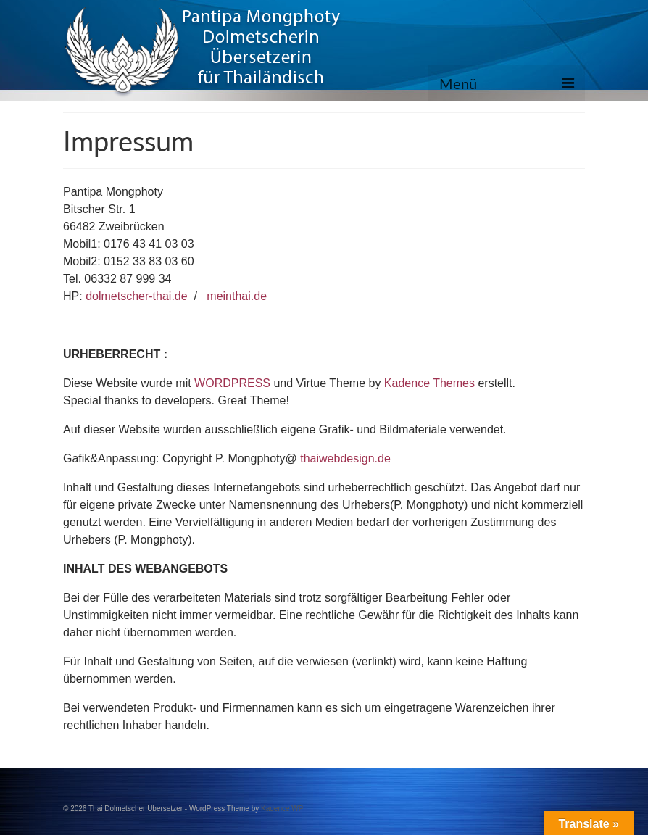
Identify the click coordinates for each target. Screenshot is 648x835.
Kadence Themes (429, 383)
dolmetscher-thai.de (137, 296)
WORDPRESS (232, 383)
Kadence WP (282, 809)
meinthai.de (237, 296)
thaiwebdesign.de (345, 458)
